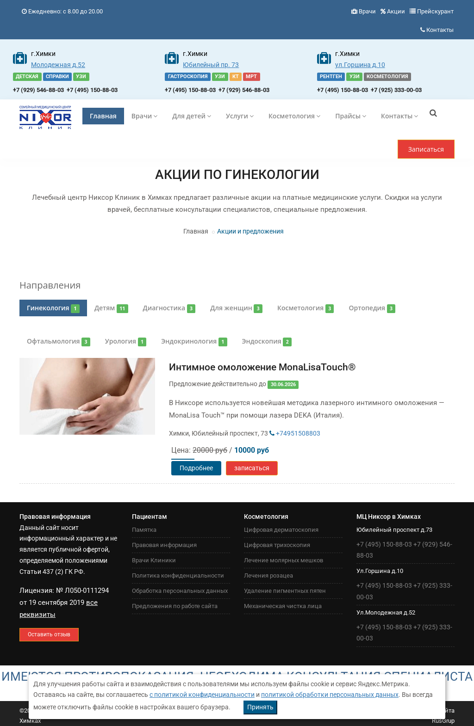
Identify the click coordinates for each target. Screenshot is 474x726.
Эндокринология (194, 341)
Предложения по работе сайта (175, 606)
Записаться (426, 149)
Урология (125, 341)
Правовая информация (164, 544)
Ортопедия (372, 308)
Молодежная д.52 (58, 64)
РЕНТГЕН (331, 77)
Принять (260, 707)
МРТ (251, 77)
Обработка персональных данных (180, 590)
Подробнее (196, 468)
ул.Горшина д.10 (360, 64)
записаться (251, 468)
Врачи (367, 11)
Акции (396, 11)
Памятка (144, 529)
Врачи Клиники (154, 560)
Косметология (294, 115)
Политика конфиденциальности (178, 575)
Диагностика (169, 308)
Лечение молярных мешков (283, 560)
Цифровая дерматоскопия (281, 529)
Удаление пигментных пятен (285, 590)
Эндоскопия (267, 341)
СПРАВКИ (57, 77)
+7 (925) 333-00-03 (396, 89)
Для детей (191, 115)
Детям (111, 308)
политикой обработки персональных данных (330, 694)
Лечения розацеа (268, 575)
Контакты (440, 29)
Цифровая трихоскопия (277, 544)
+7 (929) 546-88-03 (38, 89)
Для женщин (236, 308)
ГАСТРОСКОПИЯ (188, 77)
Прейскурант (435, 11)
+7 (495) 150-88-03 (92, 89)
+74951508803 (294, 433)
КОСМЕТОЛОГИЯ (387, 77)
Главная (103, 115)
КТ (235, 77)
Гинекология (53, 308)
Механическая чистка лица (283, 606)
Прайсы (350, 115)
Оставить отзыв (49, 634)
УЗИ (81, 77)
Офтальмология (58, 341)
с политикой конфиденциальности (202, 694)
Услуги (240, 115)
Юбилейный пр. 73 (211, 64)
